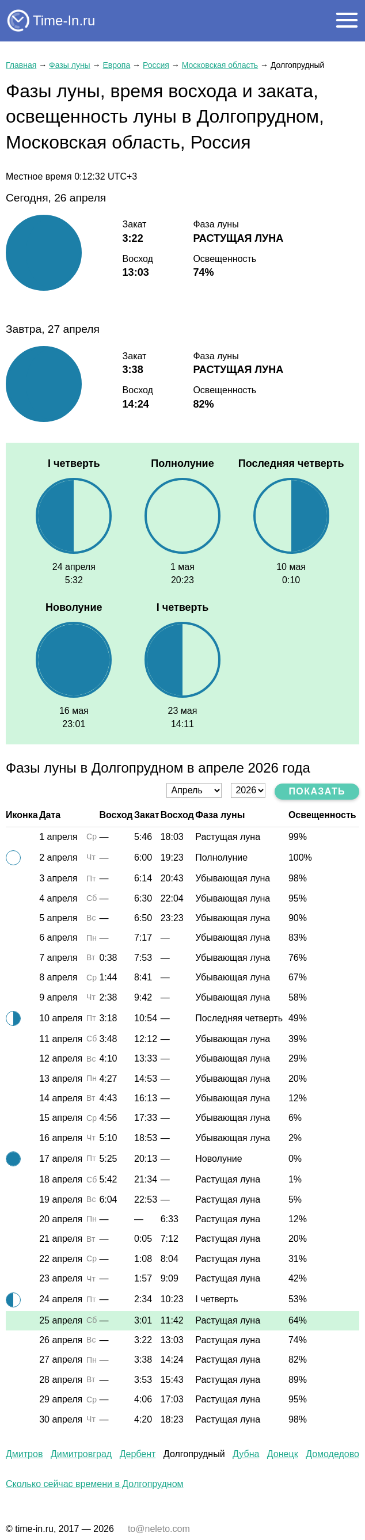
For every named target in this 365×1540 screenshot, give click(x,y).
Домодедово (332, 1454)
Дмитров (24, 1454)
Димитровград (81, 1454)
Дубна (246, 1454)
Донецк (282, 1454)
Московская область (220, 65)
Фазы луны (69, 65)
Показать (316, 791)
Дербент (138, 1454)
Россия (156, 65)
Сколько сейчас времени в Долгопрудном (95, 1484)
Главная (21, 65)
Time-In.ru (64, 20)
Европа (116, 65)
